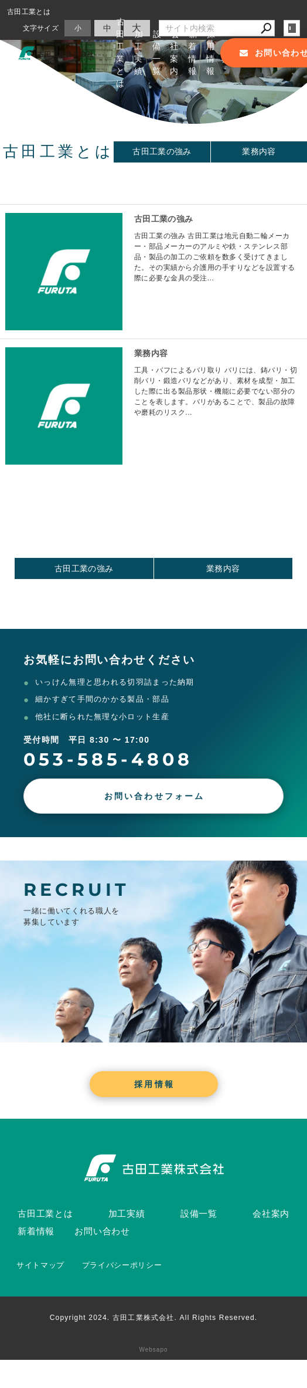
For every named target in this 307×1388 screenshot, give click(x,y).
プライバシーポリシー (122, 1265)
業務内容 (151, 353)
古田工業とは (121, 52)
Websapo (153, 1349)
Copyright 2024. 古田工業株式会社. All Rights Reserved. (154, 1317)
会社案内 (175, 52)
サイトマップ (40, 1265)
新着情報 (193, 52)
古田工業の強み (161, 151)
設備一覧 (157, 52)
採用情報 (211, 52)
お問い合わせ (102, 1231)
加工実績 (139, 52)
